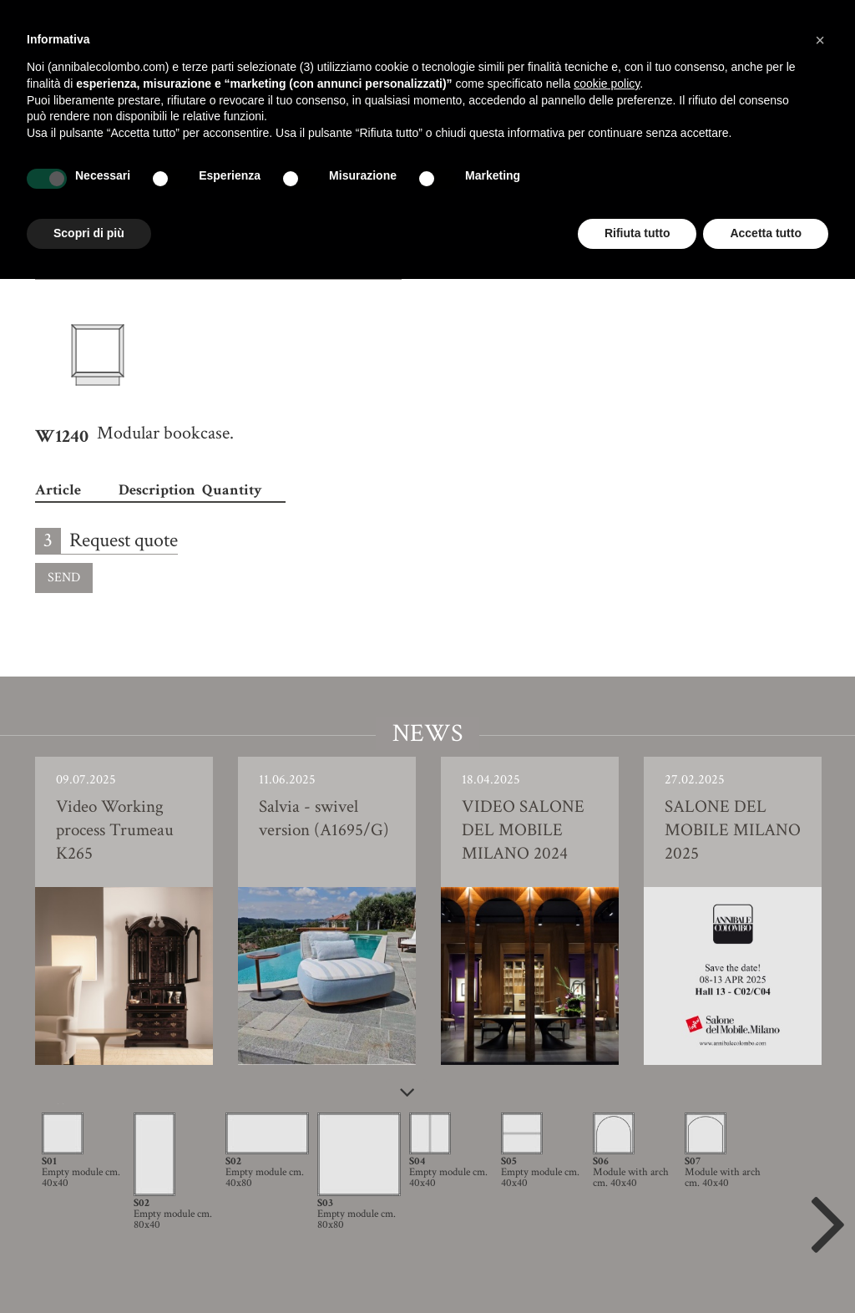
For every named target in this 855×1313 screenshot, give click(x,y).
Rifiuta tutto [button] (637, 233)
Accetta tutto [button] (766, 233)
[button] (820, 40)
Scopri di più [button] (88, 233)
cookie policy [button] (607, 83)
